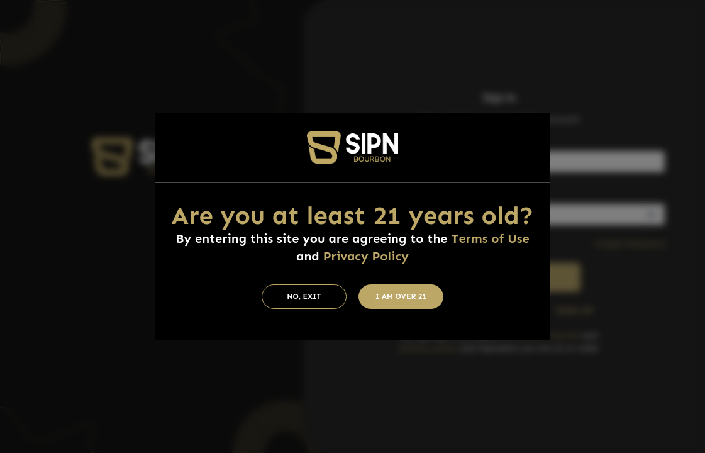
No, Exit (304, 296)
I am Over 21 (401, 296)
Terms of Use (490, 238)
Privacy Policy (366, 256)
